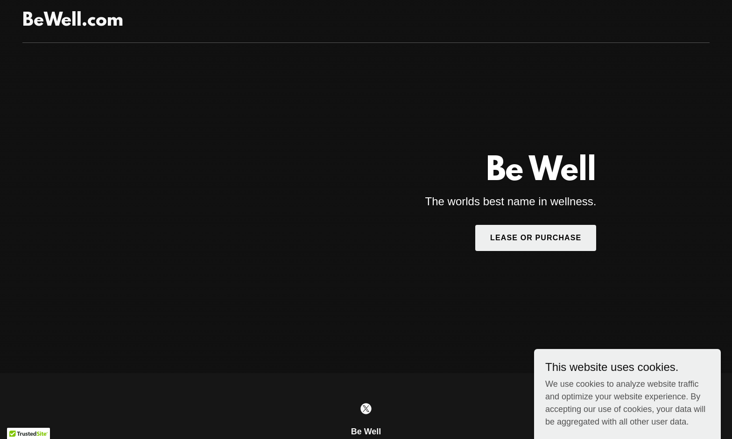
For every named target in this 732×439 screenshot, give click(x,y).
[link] (72, 23)
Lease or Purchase (535, 238)
